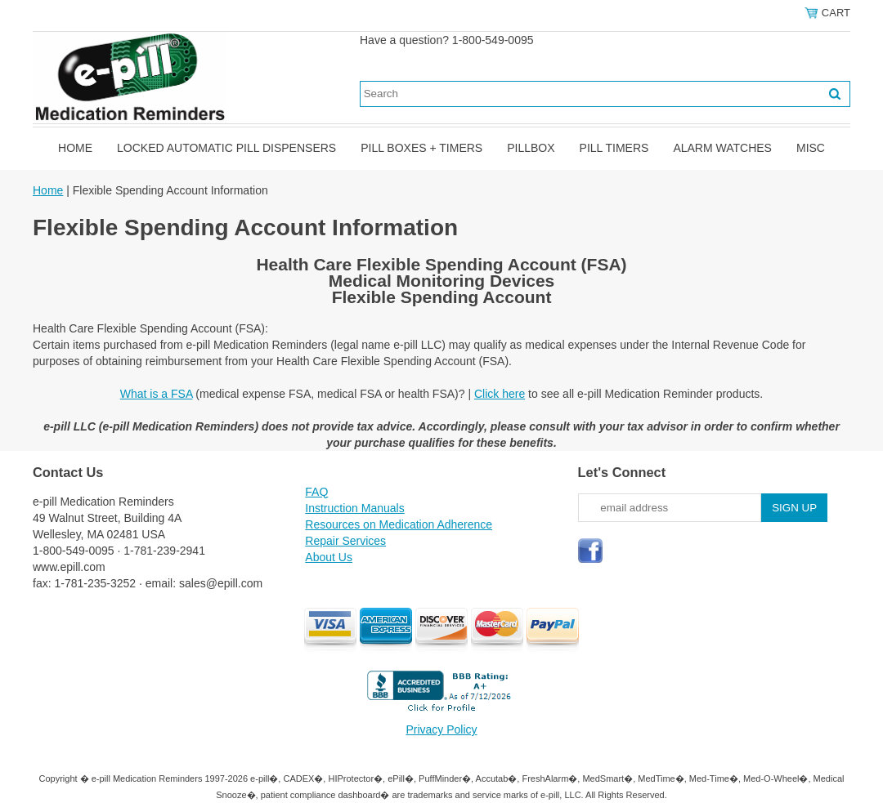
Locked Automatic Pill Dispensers (226, 147)
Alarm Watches (722, 147)
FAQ (316, 491)
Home (75, 147)
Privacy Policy (441, 729)
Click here (499, 393)
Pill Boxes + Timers (421, 147)
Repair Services (345, 540)
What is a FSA (156, 393)
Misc (810, 147)
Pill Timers (614, 147)
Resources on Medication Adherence (398, 524)
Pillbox (530, 147)
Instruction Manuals (354, 508)
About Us (328, 557)
